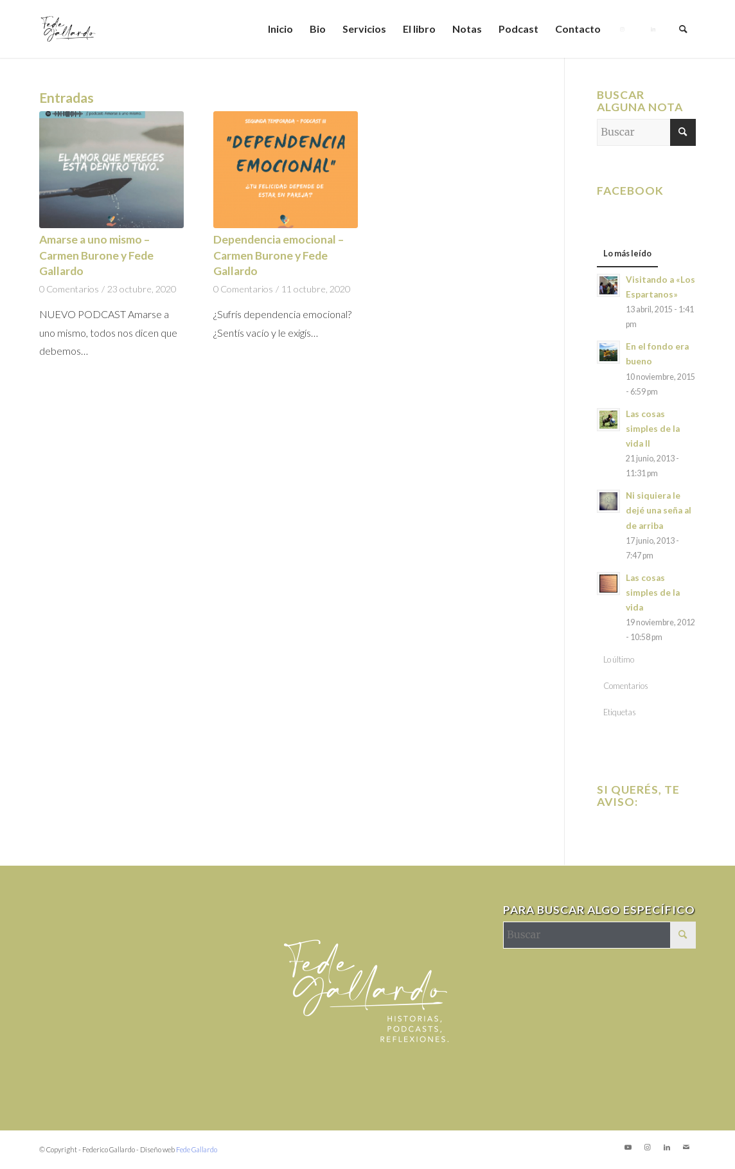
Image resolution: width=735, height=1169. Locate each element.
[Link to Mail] (686, 1147)
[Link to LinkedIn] (667, 1147)
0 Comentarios (69, 288)
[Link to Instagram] (647, 1147)
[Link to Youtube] (628, 1147)
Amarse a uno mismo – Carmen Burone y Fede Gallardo (96, 255)
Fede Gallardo (196, 1149)
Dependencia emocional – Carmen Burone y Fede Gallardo (278, 255)
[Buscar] (683, 29)
